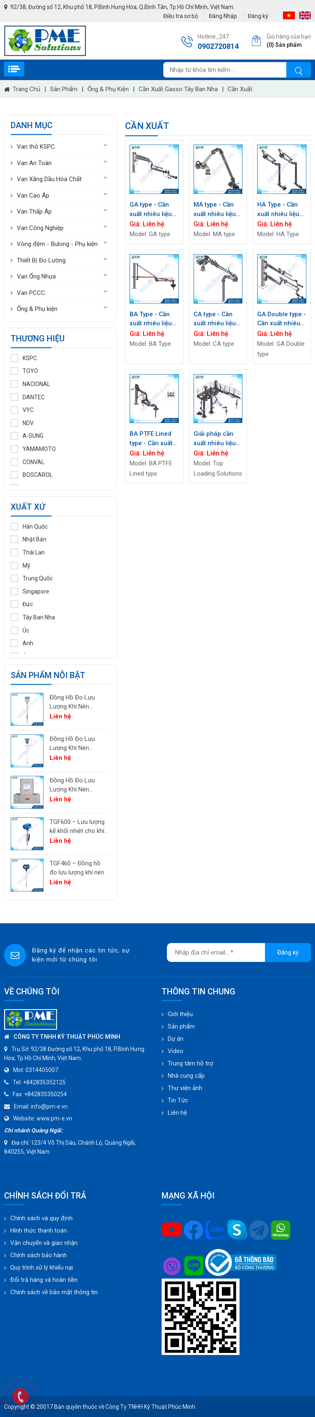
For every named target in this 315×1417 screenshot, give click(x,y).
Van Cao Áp (33, 195)
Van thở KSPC (36, 146)
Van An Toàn (34, 163)
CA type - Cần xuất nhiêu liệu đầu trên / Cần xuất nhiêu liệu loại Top (215, 319)
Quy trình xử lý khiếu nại (41, 1267)
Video (175, 1051)
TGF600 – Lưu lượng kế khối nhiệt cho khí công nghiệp (77, 827)
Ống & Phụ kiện (108, 89)
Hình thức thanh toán (38, 1230)
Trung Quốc (31, 578)
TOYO (24, 371)
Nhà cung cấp (186, 1075)
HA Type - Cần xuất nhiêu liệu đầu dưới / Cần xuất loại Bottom (280, 210)
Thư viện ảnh (185, 1088)
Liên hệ (177, 1112)
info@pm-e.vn (49, 1106)
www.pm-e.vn (54, 1118)
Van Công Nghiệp (40, 228)
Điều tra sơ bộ (180, 16)
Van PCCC (31, 293)
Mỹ (20, 565)
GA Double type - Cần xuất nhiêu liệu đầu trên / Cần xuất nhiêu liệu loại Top (281, 319)
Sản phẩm (64, 89)
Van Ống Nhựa (36, 276)
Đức (22, 604)
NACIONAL (30, 384)
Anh (22, 643)
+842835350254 (45, 1094)
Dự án (175, 1038)
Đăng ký (258, 16)
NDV (22, 423)
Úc (20, 630)
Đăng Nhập (223, 16)
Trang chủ (22, 89)
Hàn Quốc (29, 526)
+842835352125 (44, 1082)
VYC (22, 410)
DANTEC (28, 397)
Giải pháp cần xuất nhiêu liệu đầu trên (215, 439)
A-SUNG (27, 435)
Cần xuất (240, 89)
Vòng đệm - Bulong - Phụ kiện (57, 244)
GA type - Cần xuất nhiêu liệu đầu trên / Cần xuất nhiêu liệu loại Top (151, 210)
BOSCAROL (31, 475)
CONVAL (27, 462)
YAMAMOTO (33, 449)
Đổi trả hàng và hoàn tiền (44, 1280)
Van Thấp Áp (34, 211)
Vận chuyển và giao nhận (44, 1243)
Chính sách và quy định (41, 1218)
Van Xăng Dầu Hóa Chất (49, 179)
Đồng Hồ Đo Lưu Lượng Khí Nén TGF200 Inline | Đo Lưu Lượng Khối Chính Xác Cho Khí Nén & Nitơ (74, 785)
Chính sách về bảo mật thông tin (54, 1292)
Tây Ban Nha (33, 617)
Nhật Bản (28, 539)
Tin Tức (178, 1100)
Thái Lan (28, 552)
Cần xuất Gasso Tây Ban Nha (178, 89)
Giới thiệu (180, 1014)
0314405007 (41, 1070)
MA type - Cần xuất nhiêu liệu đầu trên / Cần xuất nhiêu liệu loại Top (215, 210)
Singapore (30, 591)
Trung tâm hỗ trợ (190, 1063)
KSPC (24, 358)
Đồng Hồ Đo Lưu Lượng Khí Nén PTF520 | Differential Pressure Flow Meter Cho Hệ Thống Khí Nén (77, 702)
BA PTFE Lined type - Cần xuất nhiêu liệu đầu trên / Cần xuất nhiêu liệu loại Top (151, 439)
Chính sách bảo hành (38, 1255)
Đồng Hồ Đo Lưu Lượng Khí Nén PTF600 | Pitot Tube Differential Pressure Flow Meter (77, 744)
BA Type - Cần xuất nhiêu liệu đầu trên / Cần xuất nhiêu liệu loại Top (151, 319)
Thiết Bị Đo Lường (41, 260)
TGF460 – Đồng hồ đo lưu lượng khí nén (77, 868)
